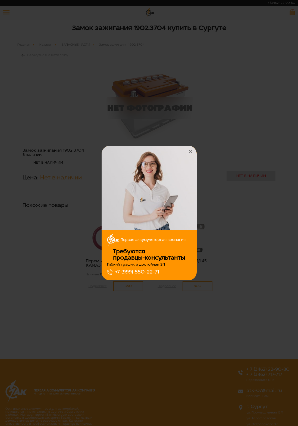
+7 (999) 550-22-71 (137, 272)
